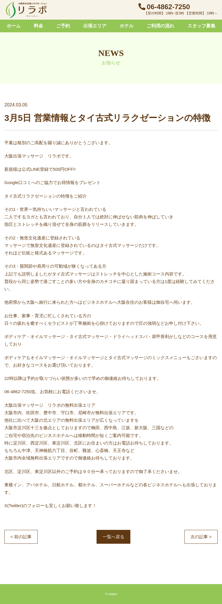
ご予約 (63, 25)
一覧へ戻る (113, 536)
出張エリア (94, 25)
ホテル (127, 25)
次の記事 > (201, 536)
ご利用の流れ (160, 25)
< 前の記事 (21, 536)
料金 (38, 25)
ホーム (14, 25)
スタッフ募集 (201, 25)
